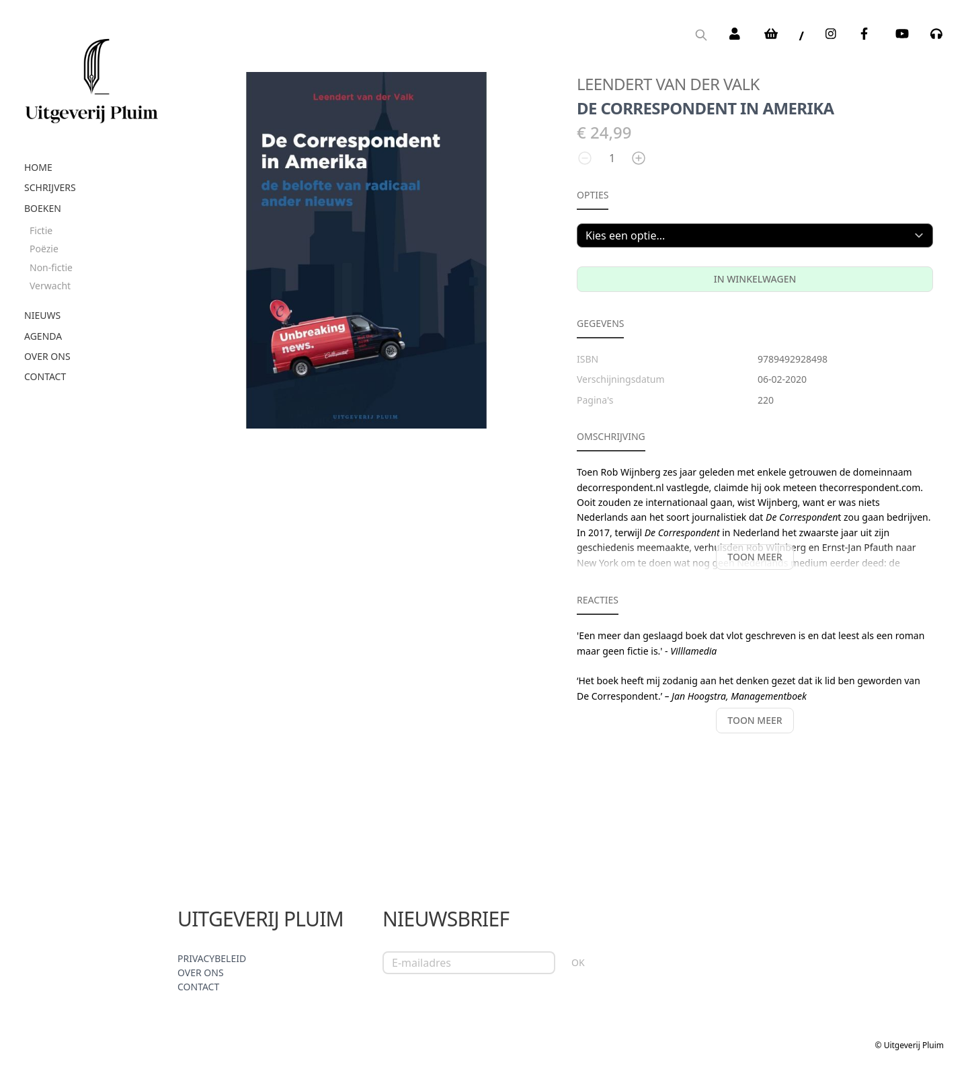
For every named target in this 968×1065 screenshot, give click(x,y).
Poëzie (44, 248)
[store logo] (91, 76)
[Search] (701, 36)
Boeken (42, 208)
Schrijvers (50, 187)
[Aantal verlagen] (585, 158)
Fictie (41, 230)
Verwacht (50, 285)
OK (578, 962)
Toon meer (754, 556)
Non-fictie (51, 267)
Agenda (43, 336)
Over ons (47, 356)
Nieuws (42, 315)
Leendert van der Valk (668, 84)
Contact (45, 376)
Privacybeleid (211, 958)
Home (38, 167)
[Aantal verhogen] (639, 158)
